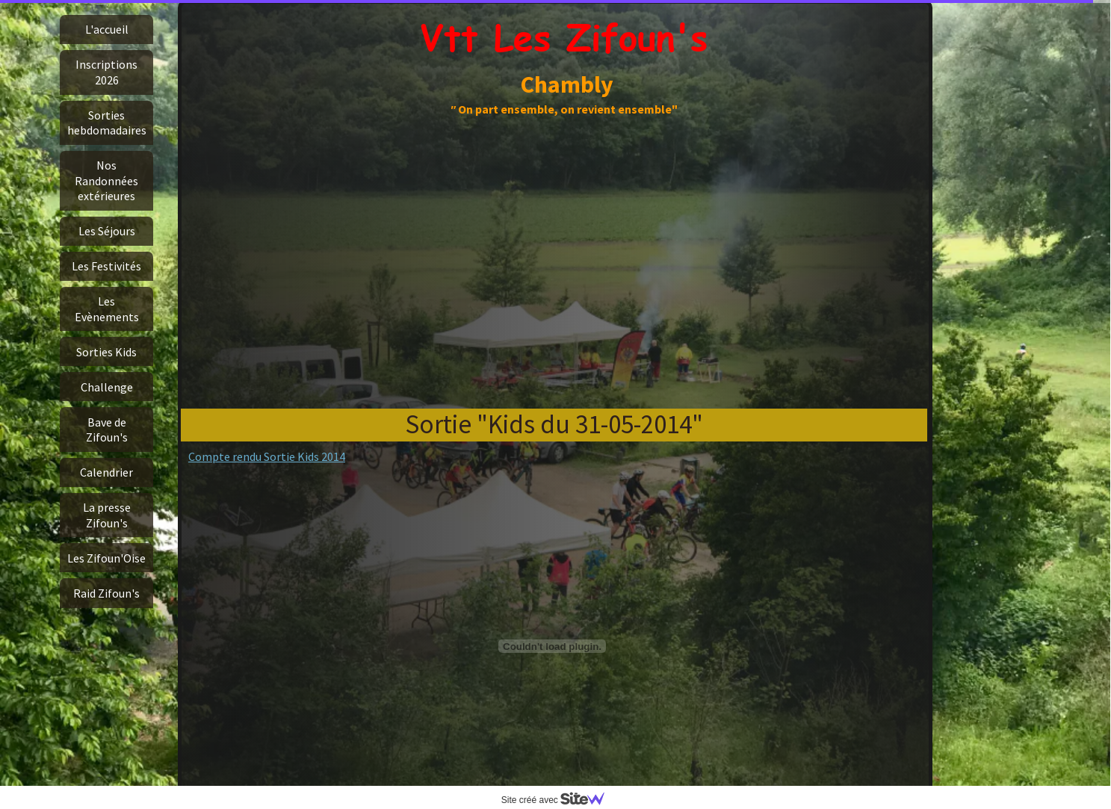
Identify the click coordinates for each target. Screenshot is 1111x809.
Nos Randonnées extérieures (106, 180)
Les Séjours (106, 230)
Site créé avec (558, 800)
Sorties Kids (106, 351)
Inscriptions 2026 (106, 72)
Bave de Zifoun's (107, 429)
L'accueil (107, 29)
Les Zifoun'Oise (106, 558)
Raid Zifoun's (106, 593)
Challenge (107, 386)
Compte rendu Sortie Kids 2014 (266, 456)
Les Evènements (107, 308)
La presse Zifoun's (107, 515)
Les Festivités (106, 265)
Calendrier (106, 472)
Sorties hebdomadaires (106, 122)
